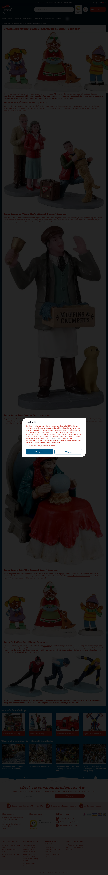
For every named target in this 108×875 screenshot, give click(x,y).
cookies (59, 438)
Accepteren (40, 452)
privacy (52, 438)
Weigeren (68, 452)
